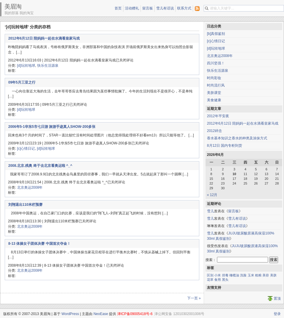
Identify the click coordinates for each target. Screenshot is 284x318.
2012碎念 (214, 131)
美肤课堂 (214, 93)
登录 (277, 314)
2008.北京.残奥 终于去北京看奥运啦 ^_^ (40, 166)
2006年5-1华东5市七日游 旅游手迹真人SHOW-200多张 (51, 127)
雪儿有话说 (165, 8)
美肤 (273, 275)
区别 (210, 275)
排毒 (225, 275)
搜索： (210, 260)
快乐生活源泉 (47, 65)
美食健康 (214, 100)
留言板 (147, 8)
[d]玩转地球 (26, 65)
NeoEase (101, 314)
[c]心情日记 (26, 148)
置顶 (277, 298)
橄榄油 (234, 275)
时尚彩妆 (214, 78)
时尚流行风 (216, 85)
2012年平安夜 (218, 116)
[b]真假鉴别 (216, 34)
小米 (217, 275)
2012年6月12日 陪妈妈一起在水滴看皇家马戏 (44, 38)
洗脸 (243, 275)
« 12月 (212, 195)
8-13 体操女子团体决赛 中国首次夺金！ (39, 244)
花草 (210, 279)
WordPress (70, 314)
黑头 (225, 279)
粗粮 (258, 275)
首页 (118, 8)
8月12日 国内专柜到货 (224, 145)
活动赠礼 (132, 8)
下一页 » (194, 298)
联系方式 (184, 8)
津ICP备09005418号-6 (135, 314)
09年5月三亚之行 (21, 82)
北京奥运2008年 (30, 187)
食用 (217, 279)
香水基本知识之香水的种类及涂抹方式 (237, 138)
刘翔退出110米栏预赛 (25, 205)
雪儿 (210, 211)
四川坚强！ (216, 63)
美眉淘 (12, 6)
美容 (265, 275)
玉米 (251, 275)
